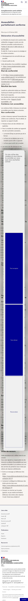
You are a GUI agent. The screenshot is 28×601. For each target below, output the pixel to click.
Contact (4, 592)
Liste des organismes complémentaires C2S (10, 546)
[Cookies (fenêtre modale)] (24, 599)
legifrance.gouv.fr (6, 583)
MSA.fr (2, 518)
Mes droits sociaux (5, 521)
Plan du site (4, 587)
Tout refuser (14, 340)
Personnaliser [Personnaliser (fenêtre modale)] (14, 412)
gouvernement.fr (15, 581)
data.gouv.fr (5, 581)
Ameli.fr (3, 516)
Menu (25, 2)
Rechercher (21, 2)
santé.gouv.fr (4, 526)
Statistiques (3, 538)
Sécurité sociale (4, 514)
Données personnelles (16, 589)
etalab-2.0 (14, 597)
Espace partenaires (5, 548)
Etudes (2, 533)
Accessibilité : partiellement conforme (16, 587)
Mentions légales (7, 589)
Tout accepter (14, 268)
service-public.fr (18, 583)
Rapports (3, 536)
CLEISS (2, 523)
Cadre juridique (4, 551)
